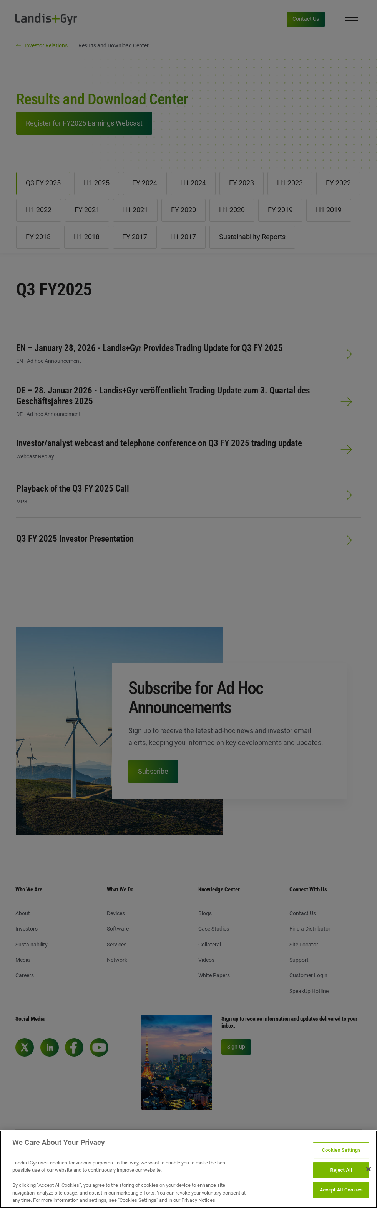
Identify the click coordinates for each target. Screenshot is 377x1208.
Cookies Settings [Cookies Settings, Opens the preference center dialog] (341, 1150)
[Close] (368, 1169)
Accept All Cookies (341, 1190)
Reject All (341, 1170)
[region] (188, 1169)
